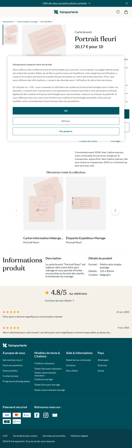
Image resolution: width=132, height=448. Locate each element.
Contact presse (10, 376)
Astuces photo (10, 370)
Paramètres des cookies (25, 435)
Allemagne (103, 360)
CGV (5, 435)
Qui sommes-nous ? (13, 360)
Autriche (102, 365)
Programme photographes (16, 381)
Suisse (101, 370)
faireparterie (66, 12)
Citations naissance (44, 363)
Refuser (66, 121)
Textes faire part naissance (48, 368)
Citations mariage (43, 379)
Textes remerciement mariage (49, 390)
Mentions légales (79, 435)
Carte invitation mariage (27, 21)
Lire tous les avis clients (58, 300)
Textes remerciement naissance (45, 374)
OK (66, 110)
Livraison (71, 365)
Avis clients (72, 370)
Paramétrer (66, 131)
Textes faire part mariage (47, 384)
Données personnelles (54, 435)
